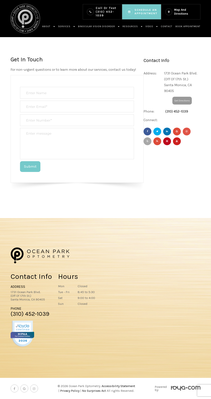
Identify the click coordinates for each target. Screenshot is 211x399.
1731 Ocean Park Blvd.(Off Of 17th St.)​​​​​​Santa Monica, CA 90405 (28, 295)
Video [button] (152, 26)
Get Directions (182, 100)
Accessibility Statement (118, 386)
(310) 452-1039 (106, 11)
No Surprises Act (94, 391)
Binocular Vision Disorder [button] (98, 26)
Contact (166, 26)
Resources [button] (132, 26)
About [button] (48, 26)
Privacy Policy (69, 391)
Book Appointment (188, 26)
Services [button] (66, 26)
